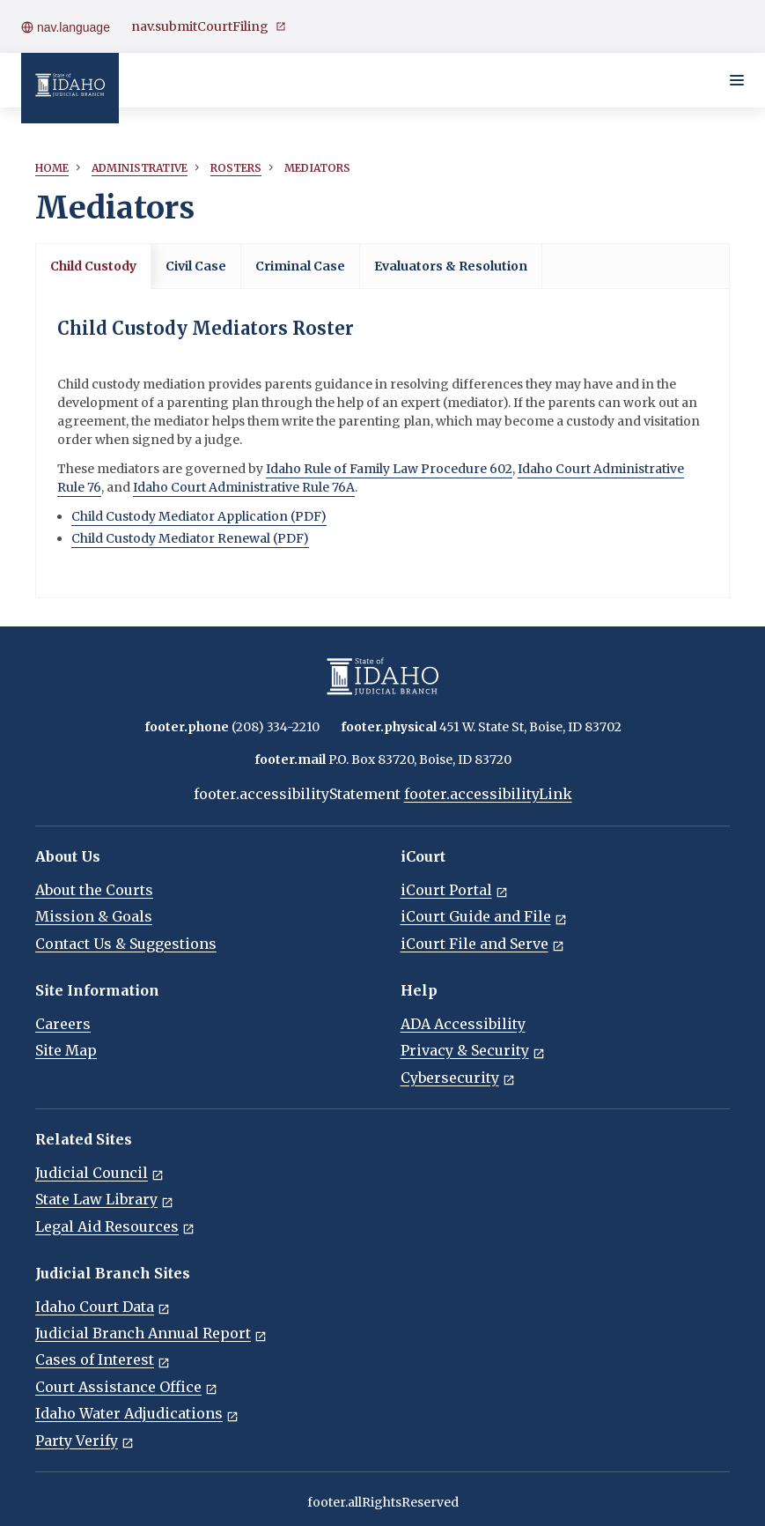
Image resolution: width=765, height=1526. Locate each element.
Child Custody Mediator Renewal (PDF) (190, 538)
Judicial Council (99, 1173)
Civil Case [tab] (196, 266)
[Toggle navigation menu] (737, 80)
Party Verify (84, 1440)
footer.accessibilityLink (488, 794)
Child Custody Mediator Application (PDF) (199, 516)
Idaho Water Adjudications (137, 1413)
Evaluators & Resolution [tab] (450, 266)
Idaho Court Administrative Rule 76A (244, 487)
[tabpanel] (382, 443)
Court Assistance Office (126, 1387)
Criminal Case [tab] (300, 266)
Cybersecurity (458, 1077)
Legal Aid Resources (115, 1226)
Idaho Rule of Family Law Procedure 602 (389, 469)
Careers (63, 1024)
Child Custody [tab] (93, 266)
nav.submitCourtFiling (208, 27)
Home (52, 167)
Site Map (66, 1050)
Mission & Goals (93, 916)
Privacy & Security (473, 1050)
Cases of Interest (102, 1359)
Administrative (140, 167)
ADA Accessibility (463, 1024)
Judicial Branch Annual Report (151, 1333)
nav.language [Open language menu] (65, 27)
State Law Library (104, 1199)
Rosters (235, 167)
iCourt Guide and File (484, 916)
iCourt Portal (454, 890)
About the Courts (94, 890)
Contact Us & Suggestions (126, 943)
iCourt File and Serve (482, 943)
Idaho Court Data (102, 1306)
